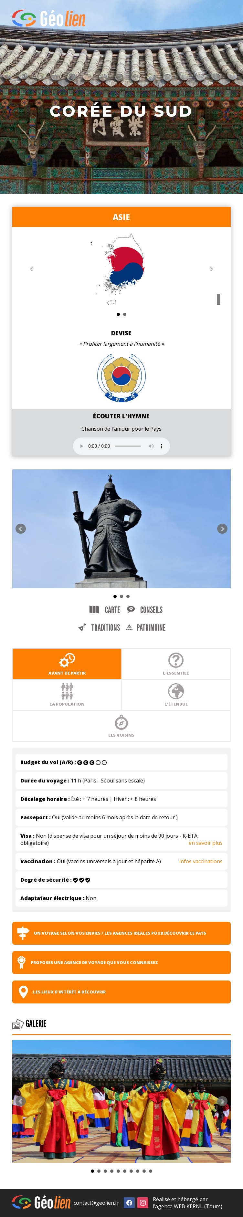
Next (222, 529)
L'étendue (176, 695)
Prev (21, 529)
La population (67, 695)
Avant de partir (67, 664)
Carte (105, 610)
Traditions (99, 628)
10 (150, 1171)
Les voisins (121, 726)
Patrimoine (145, 628)
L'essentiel (176, 664)
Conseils (144, 610)
